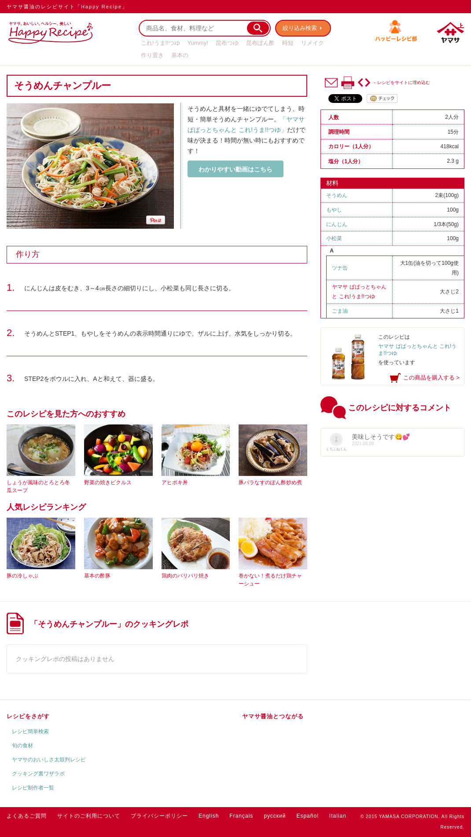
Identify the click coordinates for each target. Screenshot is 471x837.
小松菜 (334, 238)
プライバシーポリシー (159, 816)
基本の (179, 55)
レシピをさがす (28, 716)
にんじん (336, 224)
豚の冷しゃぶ (22, 576)
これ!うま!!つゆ (160, 43)
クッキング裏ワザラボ (38, 774)
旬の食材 (22, 745)
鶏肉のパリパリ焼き (185, 576)
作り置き (152, 55)
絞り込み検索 (300, 28)
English (209, 816)
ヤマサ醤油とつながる (273, 716)
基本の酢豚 (97, 576)
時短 (288, 43)
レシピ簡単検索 (30, 731)
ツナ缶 (340, 268)
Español (307, 816)
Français (241, 816)
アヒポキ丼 (175, 482)
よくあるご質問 (27, 816)
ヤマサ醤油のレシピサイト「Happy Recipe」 (67, 6)
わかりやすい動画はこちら (235, 169)
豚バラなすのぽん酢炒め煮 (270, 482)
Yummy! (198, 43)
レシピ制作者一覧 (33, 788)
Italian (337, 816)
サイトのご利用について (88, 816)
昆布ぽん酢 (260, 43)
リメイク (312, 43)
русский (275, 816)
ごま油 (340, 311)
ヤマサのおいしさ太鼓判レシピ (49, 760)
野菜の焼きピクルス (108, 482)
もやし (334, 210)
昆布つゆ (227, 43)
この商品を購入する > (431, 377)
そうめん (336, 195)
